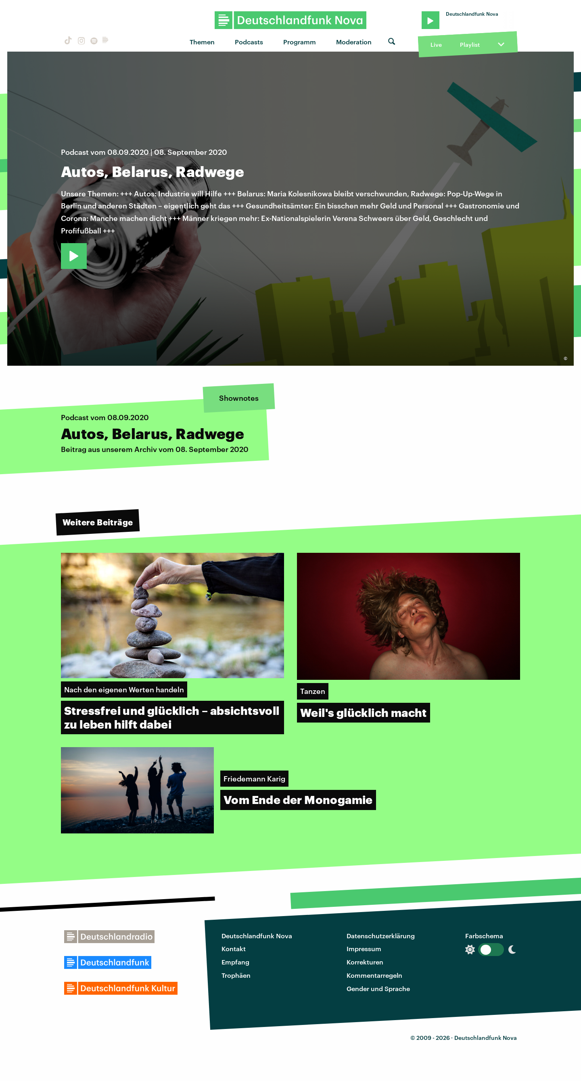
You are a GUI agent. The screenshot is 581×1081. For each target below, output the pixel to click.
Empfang (235, 962)
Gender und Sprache (378, 988)
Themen (202, 42)
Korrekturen (365, 962)
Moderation (354, 42)
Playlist (470, 44)
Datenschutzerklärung (381, 935)
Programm (299, 42)
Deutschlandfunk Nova (257, 935)
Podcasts (249, 42)
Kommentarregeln (374, 975)
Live (436, 44)
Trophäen (236, 975)
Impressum (364, 948)
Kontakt (234, 948)
